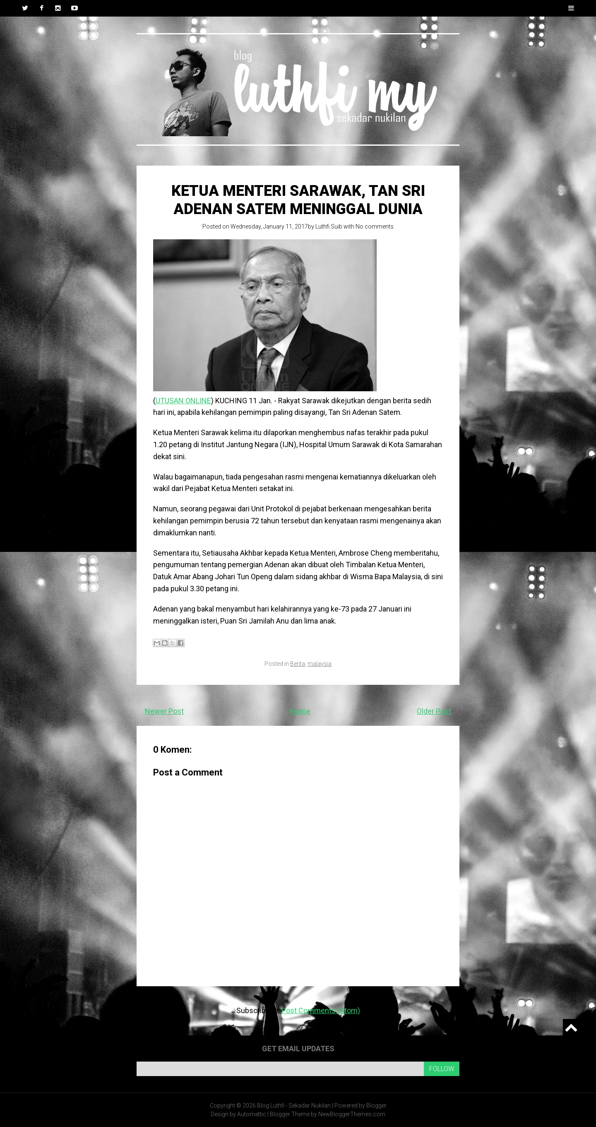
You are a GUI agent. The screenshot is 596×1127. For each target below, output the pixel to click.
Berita (297, 663)
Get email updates (298, 1048)
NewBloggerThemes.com (351, 1114)
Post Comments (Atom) (320, 1010)
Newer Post (164, 711)
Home (300, 711)
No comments (375, 226)
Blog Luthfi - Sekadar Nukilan (294, 1105)
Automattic (251, 1114)
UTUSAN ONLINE (183, 400)
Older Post (434, 711)
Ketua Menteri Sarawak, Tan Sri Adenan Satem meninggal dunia (298, 199)
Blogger (376, 1105)
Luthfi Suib (328, 226)
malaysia (320, 663)
